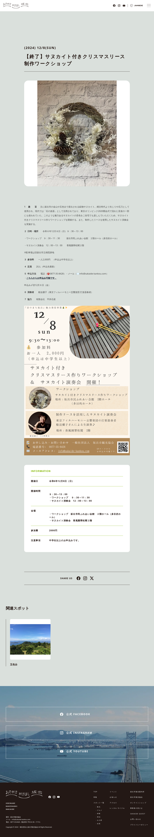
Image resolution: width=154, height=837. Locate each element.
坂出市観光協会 (136, 797)
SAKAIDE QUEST (137, 814)
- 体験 (98, 813)
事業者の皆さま (136, 808)
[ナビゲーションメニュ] (149, 5)
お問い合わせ (135, 819)
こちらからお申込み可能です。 (41, 278)
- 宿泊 (98, 817)
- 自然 (98, 823)
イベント (113, 792)
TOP (95, 792)
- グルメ (99, 810)
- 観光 (98, 807)
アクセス (113, 803)
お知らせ (113, 797)
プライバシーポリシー (139, 825)
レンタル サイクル (117, 808)
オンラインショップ (138, 803)
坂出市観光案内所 (137, 792)
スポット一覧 (99, 803)
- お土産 (99, 820)
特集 (95, 797)
